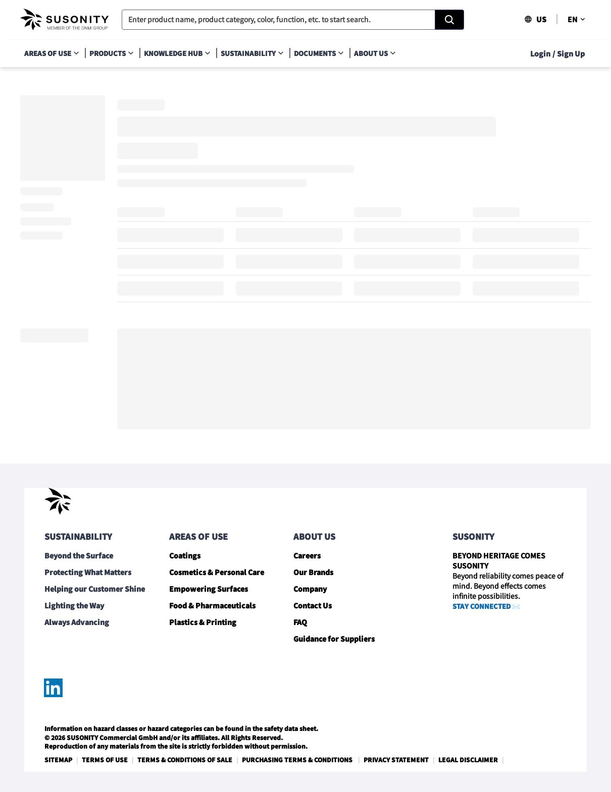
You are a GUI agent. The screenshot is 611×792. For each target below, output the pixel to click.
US (535, 19)
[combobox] (293, 20)
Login (540, 53)
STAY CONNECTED (481, 606)
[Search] (449, 20)
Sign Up (571, 53)
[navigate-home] (64, 20)
